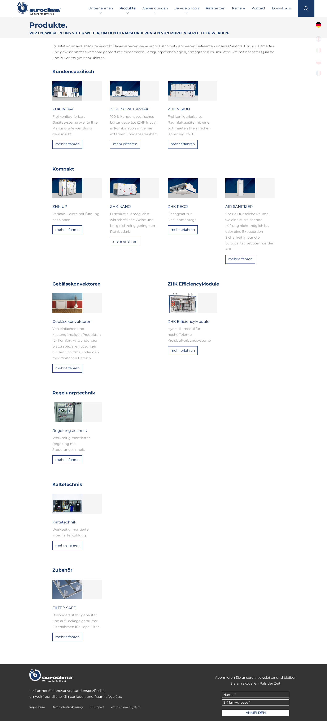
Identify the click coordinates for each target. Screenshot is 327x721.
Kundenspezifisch (73, 71)
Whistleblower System (126, 707)
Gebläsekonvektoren (76, 284)
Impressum (37, 707)
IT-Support (97, 707)
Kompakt (63, 169)
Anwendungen (155, 8)
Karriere (238, 8)
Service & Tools (187, 8)
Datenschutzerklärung (67, 707)
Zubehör (62, 570)
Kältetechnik (67, 484)
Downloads (281, 8)
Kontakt (258, 8)
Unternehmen (100, 8)
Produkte (128, 8)
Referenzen (215, 8)
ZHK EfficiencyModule (193, 284)
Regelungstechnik (73, 392)
